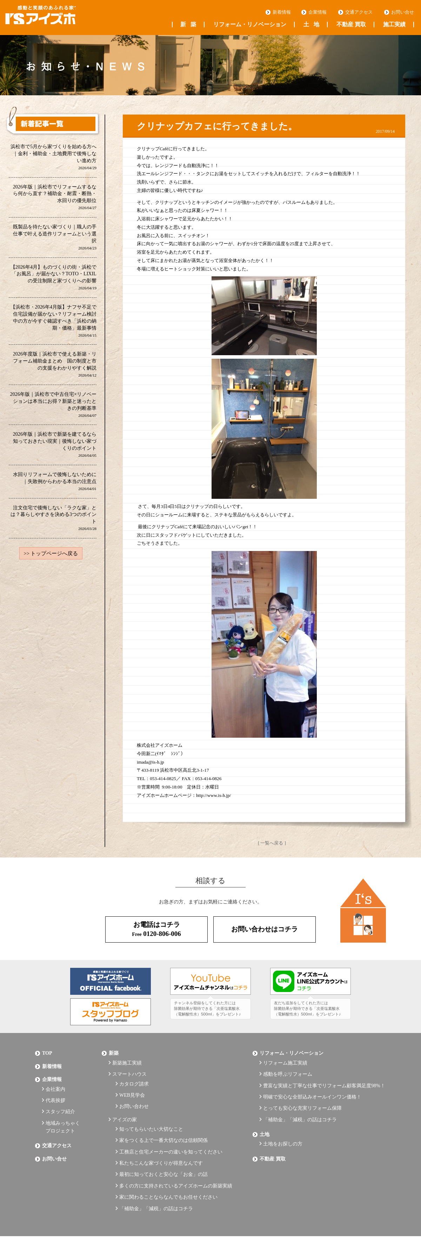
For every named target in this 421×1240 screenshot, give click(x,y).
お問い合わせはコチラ (264, 928)
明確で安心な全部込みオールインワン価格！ (312, 1088)
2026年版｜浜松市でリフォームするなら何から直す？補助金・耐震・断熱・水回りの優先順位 (54, 198)
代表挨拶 (55, 1092)
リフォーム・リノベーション (249, 24)
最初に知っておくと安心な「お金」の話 (163, 1153)
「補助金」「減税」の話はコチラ (156, 1182)
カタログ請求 (134, 1077)
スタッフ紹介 (60, 1101)
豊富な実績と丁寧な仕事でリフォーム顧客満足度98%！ (324, 1078)
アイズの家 (124, 1107)
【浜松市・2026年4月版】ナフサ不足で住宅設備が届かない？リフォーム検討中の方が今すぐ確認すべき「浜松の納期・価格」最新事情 (53, 323)
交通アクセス (359, 12)
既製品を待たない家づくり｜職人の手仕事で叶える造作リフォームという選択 (54, 238)
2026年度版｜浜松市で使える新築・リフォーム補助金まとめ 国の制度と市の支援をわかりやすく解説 (54, 366)
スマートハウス (129, 1069)
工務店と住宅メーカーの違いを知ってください (170, 1134)
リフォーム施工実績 (285, 1059)
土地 (311, 24)
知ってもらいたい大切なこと (151, 1115)
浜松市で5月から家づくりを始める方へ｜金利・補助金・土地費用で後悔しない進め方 (53, 157)
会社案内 (55, 1082)
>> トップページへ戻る (51, 557)
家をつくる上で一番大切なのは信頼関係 (163, 1125)
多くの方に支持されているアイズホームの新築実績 (175, 1163)
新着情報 (282, 12)
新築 (188, 24)
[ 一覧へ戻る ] (272, 842)
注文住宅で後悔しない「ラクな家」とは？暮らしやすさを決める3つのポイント (53, 522)
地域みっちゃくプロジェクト (63, 1114)
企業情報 (317, 12)
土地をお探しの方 (282, 1128)
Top (47, 1051)
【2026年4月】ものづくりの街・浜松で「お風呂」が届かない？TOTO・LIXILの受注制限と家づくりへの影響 (53, 279)
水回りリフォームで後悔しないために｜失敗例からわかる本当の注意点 (54, 484)
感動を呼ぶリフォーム (287, 1069)
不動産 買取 (351, 24)
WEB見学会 (132, 1086)
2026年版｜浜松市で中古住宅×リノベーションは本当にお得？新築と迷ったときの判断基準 (53, 407)
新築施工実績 (127, 1059)
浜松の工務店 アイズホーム (52, 17)
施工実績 (394, 24)
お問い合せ (402, 12)
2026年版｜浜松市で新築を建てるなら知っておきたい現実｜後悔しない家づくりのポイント (54, 448)
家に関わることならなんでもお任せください (168, 1173)
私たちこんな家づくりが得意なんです (161, 1144)
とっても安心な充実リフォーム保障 (302, 1098)
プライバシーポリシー (60, 1216)
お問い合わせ (134, 1096)
